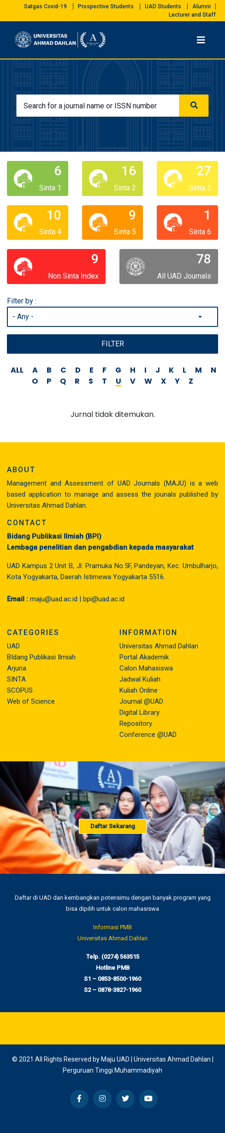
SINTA (16, 679)
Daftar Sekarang (112, 826)
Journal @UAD (141, 701)
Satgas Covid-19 (45, 6)
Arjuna (16, 668)
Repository (135, 723)
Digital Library (139, 712)
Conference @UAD (148, 734)
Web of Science (31, 701)
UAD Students (163, 6)
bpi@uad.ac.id (103, 599)
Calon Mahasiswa (146, 668)
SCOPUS (20, 690)
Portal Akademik (144, 657)
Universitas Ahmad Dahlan (158, 646)
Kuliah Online (138, 690)
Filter (112, 343)
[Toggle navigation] (201, 40)
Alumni (201, 6)
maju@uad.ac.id (53, 599)
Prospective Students (106, 6)
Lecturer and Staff (192, 15)
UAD (13, 646)
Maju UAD (115, 1059)
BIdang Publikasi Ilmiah (41, 657)
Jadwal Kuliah (139, 679)
